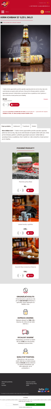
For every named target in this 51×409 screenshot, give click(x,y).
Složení (34, 126)
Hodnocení (16, 126)
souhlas (31, 399)
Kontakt (4, 385)
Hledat (48, 2)
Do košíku (15, 104)
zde (31, 407)
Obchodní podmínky (7, 382)
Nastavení (15, 404)
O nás (3, 383)
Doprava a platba (30, 382)
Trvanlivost (25, 126)
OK (35, 404)
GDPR (27, 385)
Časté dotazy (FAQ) (31, 383)
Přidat (31, 190)
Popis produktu (6, 126)
